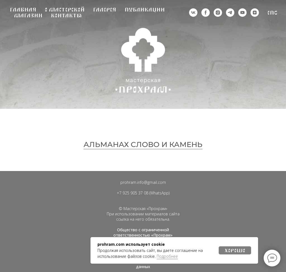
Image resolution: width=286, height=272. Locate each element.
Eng (272, 13)
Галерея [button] (104, 10)
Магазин (28, 15)
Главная (23, 10)
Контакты (66, 15)
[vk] (193, 12)
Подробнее (167, 256)
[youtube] (242, 12)
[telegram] (230, 12)
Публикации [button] (145, 10)
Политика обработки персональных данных (143, 264)
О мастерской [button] (65, 10)
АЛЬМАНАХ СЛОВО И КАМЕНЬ (143, 144)
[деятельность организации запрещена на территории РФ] (205, 12)
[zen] (255, 12)
